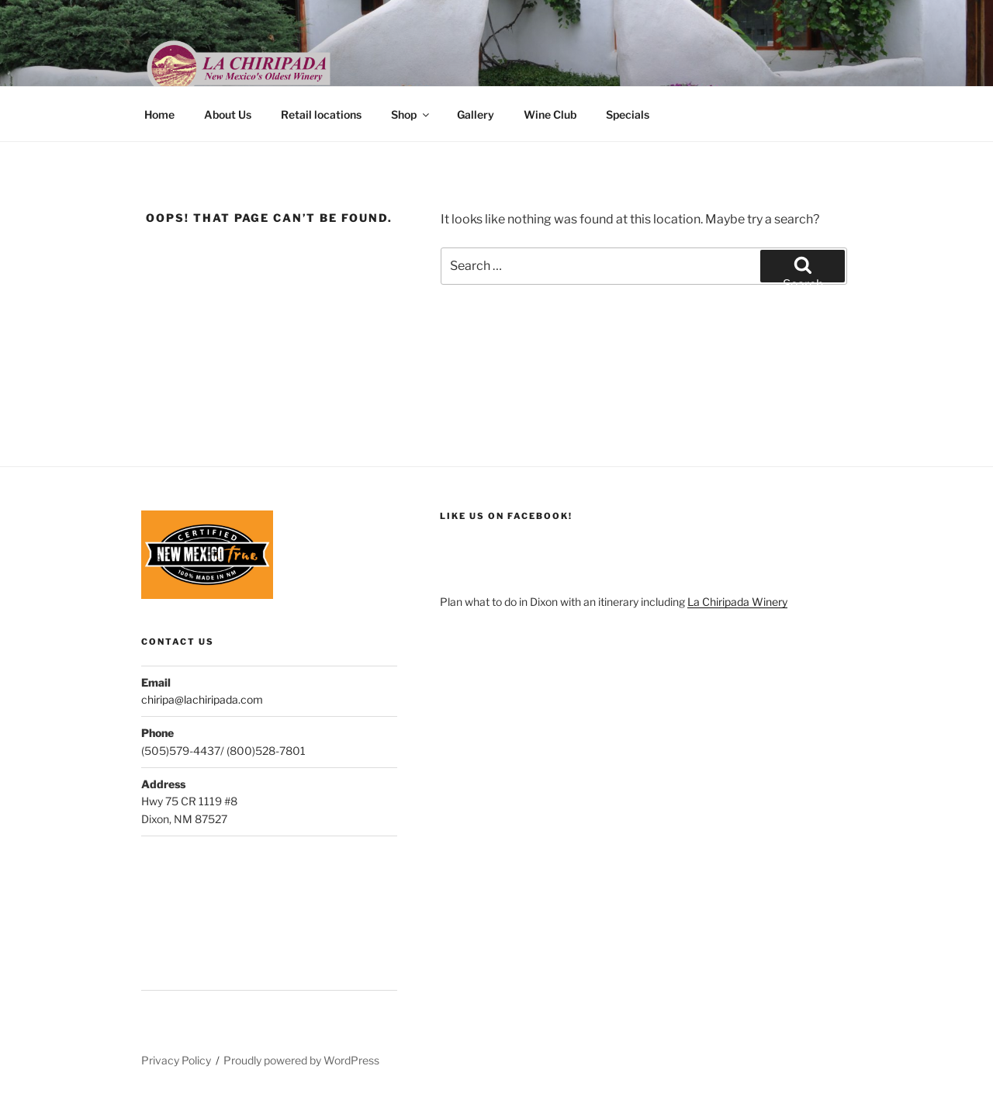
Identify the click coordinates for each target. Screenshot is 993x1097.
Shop (411, 114)
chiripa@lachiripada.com (202, 699)
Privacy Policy (176, 1060)
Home (159, 114)
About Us (227, 114)
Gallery (475, 114)
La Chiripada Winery (737, 601)
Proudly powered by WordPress (301, 1060)
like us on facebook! (506, 515)
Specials (627, 114)
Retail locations (321, 114)
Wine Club (550, 114)
